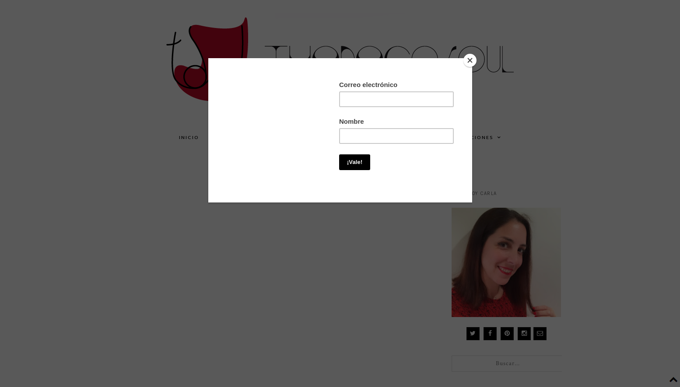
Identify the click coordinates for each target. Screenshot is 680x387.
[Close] (470, 60)
